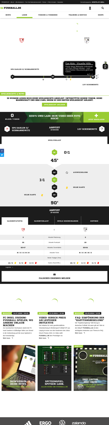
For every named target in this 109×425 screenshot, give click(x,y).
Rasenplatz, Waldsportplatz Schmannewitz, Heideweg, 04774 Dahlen (54, 31)
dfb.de (12, 2)
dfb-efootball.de (20, 2)
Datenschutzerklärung (15, 420)
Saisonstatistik (15, 221)
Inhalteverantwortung (50, 420)
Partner (44, 2)
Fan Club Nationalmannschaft (33, 2)
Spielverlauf (54, 140)
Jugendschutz (39, 420)
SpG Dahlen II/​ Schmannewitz (22, 51)
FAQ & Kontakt (52, 2)
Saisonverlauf (41, 221)
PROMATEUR (5, 2)
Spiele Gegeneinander (67, 221)
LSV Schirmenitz (87, 50)
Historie (94, 221)
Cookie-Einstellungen (64, 420)
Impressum (4, 420)
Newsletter (60, 2)
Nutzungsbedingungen (28, 420)
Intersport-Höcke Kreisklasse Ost (54, 24)
